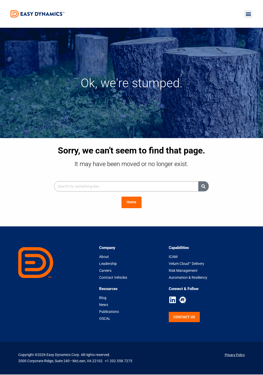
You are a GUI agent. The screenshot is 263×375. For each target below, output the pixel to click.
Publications (109, 312)
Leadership (108, 264)
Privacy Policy (234, 355)
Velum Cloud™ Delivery (186, 264)
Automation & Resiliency (188, 278)
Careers (105, 271)
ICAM (173, 257)
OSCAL (104, 319)
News (103, 305)
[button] (248, 14)
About (104, 257)
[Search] (203, 186)
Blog (102, 298)
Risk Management (183, 271)
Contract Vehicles (113, 278)
